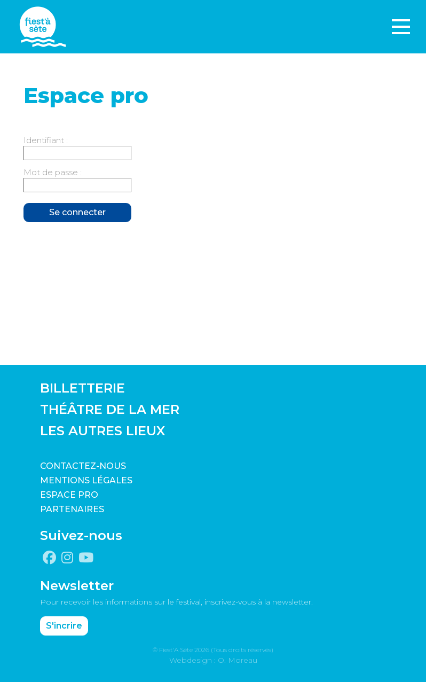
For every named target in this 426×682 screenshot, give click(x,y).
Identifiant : (45, 140)
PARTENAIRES (72, 509)
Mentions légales (86, 480)
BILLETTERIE (82, 388)
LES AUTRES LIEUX (102, 430)
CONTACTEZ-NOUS (83, 466)
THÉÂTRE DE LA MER (109, 409)
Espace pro (69, 495)
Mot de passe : (52, 172)
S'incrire (64, 626)
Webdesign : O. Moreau (213, 660)
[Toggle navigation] (401, 26)
